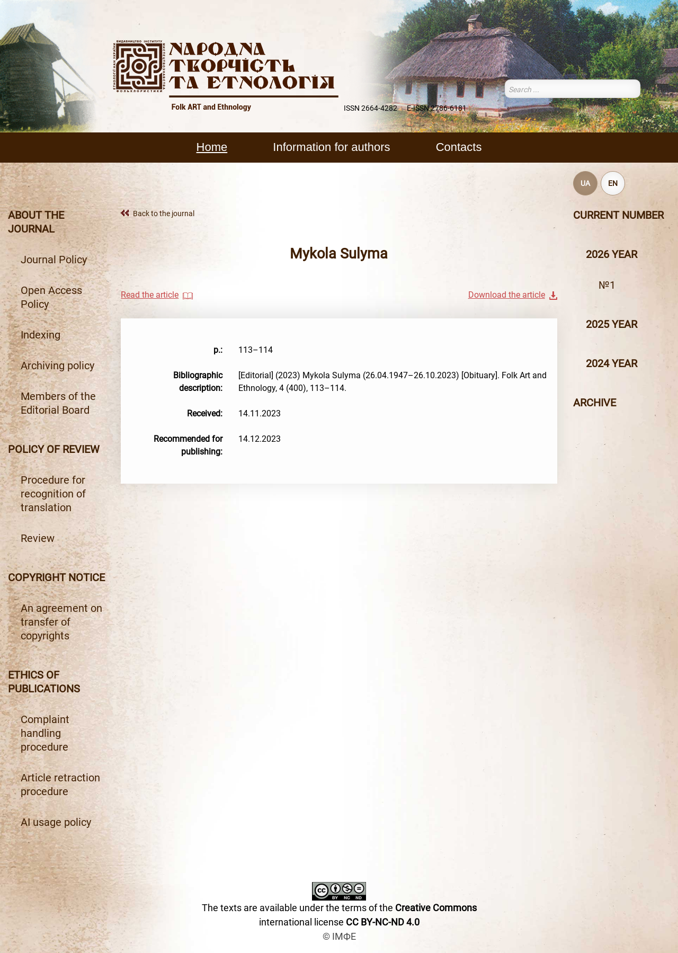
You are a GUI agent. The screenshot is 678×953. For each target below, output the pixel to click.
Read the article (150, 295)
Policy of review (54, 449)
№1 (607, 285)
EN (613, 183)
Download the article (506, 295)
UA (585, 183)
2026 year (611, 254)
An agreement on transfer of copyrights (61, 622)
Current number (618, 215)
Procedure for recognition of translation (53, 494)
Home (212, 147)
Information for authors (331, 147)
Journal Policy (54, 259)
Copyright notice (56, 577)
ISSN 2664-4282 (370, 108)
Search (634, 89)
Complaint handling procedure (45, 733)
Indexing (40, 334)
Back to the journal (163, 213)
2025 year (611, 324)
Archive (594, 402)
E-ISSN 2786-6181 (437, 108)
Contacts (459, 147)
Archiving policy (57, 365)
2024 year (611, 363)
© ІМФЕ (339, 936)
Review (38, 538)
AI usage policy (56, 822)
